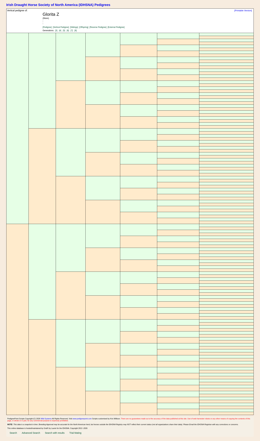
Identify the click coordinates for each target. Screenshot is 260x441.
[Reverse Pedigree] (98, 27)
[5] (64, 30)
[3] (56, 30)
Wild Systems (46, 419)
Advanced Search (31, 433)
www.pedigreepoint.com (82, 419)
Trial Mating (75, 433)
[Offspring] (83, 27)
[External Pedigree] (116, 27)
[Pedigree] (47, 27)
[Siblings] (74, 27)
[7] (72, 30)
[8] (75, 30)
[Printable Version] (243, 10)
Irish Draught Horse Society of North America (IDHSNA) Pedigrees (58, 5)
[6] (68, 30)
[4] (60, 30)
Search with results (55, 433)
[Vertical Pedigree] (61, 27)
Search (13, 433)
